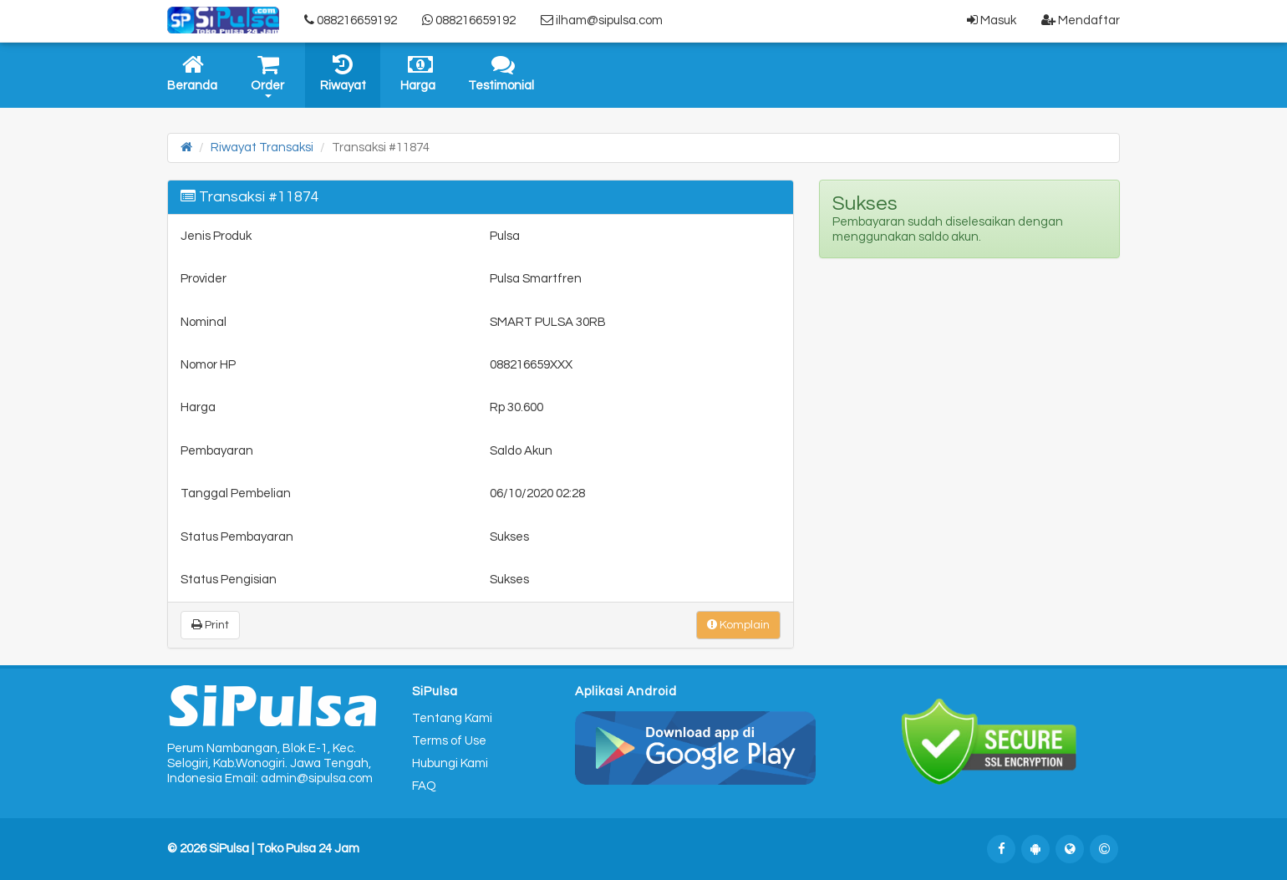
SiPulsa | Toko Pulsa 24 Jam (284, 848)
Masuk (991, 20)
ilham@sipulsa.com (602, 20)
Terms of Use (449, 741)
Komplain (738, 624)
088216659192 (350, 20)
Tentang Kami (452, 718)
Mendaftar (1080, 20)
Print (210, 624)
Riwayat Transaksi (262, 147)
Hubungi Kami (450, 763)
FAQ (424, 786)
